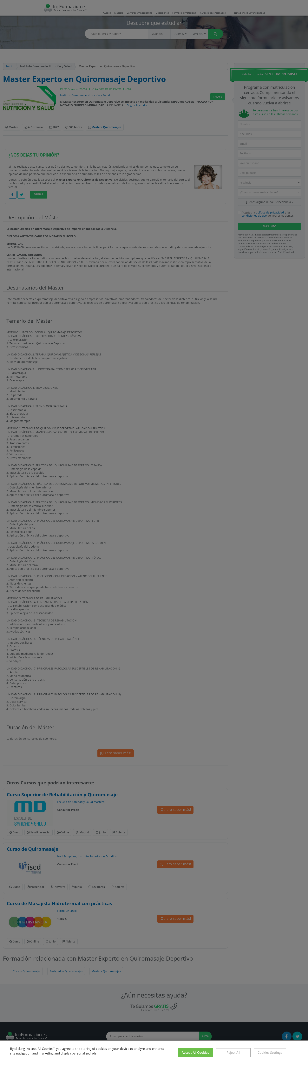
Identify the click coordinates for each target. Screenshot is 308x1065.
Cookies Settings (270, 1052)
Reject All (233, 1052)
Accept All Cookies (195, 1052)
